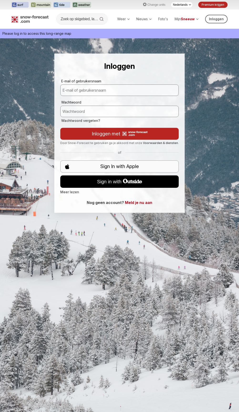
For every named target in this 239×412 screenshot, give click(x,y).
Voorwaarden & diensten (160, 143)
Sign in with (119, 181)
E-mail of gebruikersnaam (81, 81)
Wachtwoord (71, 102)
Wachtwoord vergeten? (80, 121)
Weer (123, 19)
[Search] (102, 19)
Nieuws (144, 19)
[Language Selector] (182, 4)
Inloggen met (119, 134)
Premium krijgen (213, 4)
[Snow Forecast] (30, 19)
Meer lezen (69, 192)
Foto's (163, 19)
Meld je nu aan (138, 202)
